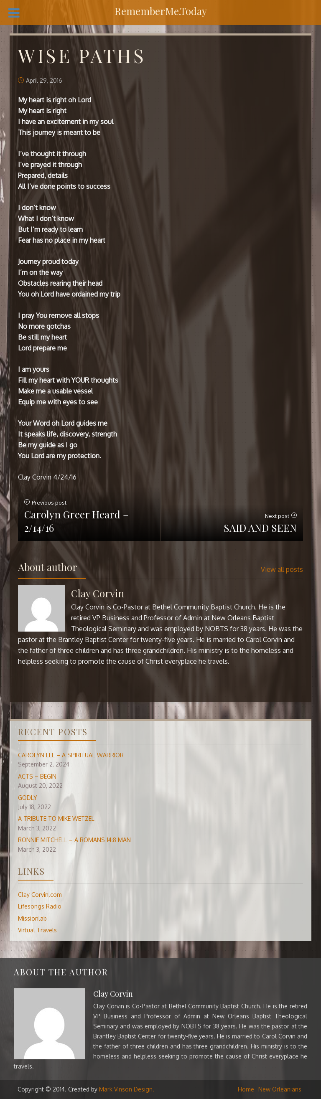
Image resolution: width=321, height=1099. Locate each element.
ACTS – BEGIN (37, 776)
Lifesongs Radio (39, 906)
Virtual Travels (37, 930)
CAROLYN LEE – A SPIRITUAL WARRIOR (71, 755)
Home (246, 1089)
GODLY (27, 797)
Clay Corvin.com (40, 894)
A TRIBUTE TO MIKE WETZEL (56, 818)
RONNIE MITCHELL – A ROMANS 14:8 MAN (74, 839)
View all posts (282, 569)
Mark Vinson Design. (126, 1089)
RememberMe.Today (161, 11)
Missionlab (32, 918)
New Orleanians (279, 1089)
